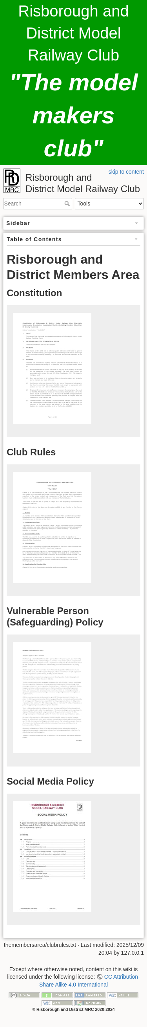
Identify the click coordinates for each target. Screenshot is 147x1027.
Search (68, 203)
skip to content (126, 172)
